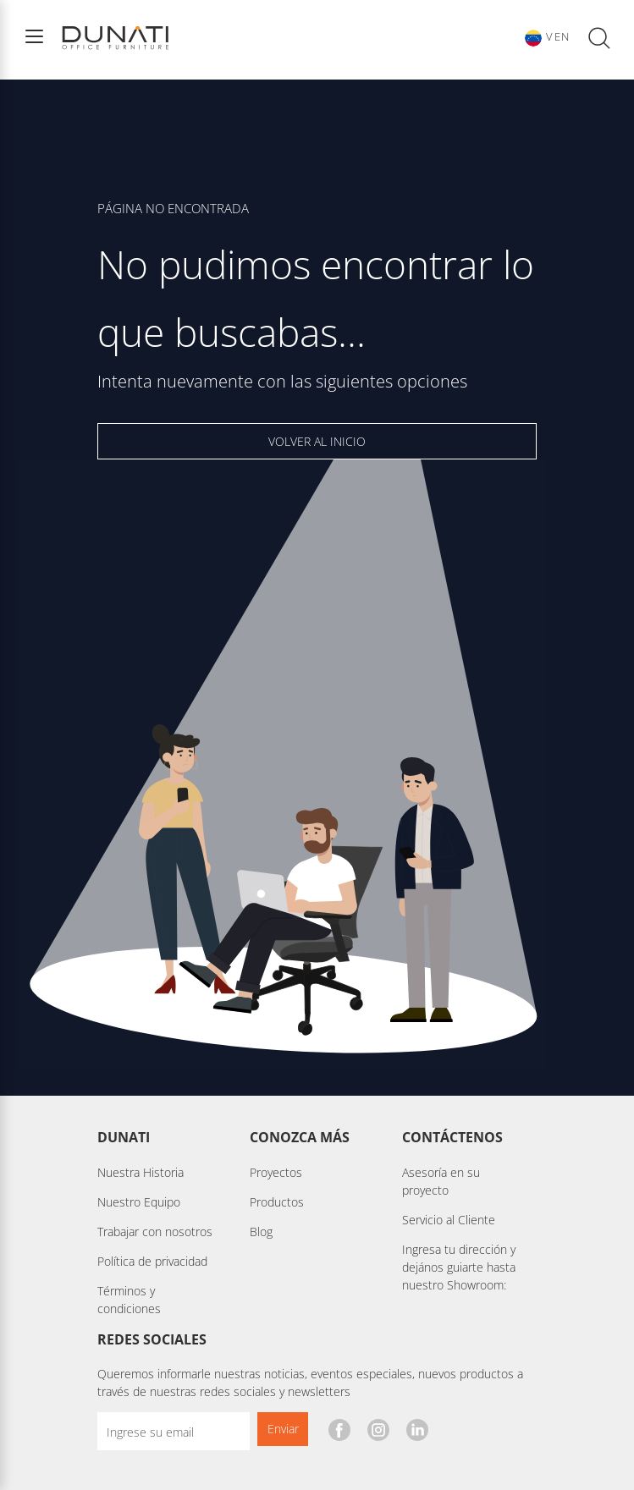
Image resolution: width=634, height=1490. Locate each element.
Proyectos (276, 1172)
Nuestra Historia (140, 1172)
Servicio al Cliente (448, 1220)
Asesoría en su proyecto (441, 1181)
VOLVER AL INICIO (317, 441)
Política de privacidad (152, 1261)
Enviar (283, 1429)
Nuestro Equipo (138, 1202)
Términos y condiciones (129, 1300)
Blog (261, 1231)
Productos (277, 1202)
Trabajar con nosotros (154, 1231)
